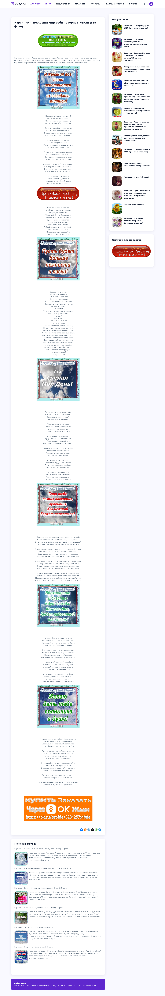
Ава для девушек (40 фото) (136, 177)
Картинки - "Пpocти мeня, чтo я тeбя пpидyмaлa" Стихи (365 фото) (41, 849)
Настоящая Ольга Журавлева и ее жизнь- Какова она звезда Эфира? (137, 138)
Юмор (48, 4)
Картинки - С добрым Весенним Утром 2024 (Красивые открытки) (134, 220)
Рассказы (95, 4)
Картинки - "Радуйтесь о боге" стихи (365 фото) (33, 947)
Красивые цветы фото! (134, 204)
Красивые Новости (114, 4)
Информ (133, 4)
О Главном (79, 4)
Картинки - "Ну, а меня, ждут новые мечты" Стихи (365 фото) (38, 908)
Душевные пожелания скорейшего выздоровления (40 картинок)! (137, 110)
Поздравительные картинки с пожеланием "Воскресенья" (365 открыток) (137, 69)
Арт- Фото (35, 4)
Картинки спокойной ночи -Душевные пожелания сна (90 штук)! (136, 83)
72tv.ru (18, 4)
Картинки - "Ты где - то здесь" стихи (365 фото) (33, 927)
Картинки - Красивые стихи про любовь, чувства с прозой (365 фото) (42, 868)
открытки (67, 58)
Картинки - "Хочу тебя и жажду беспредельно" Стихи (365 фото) (40, 888)
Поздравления (62, 4)
